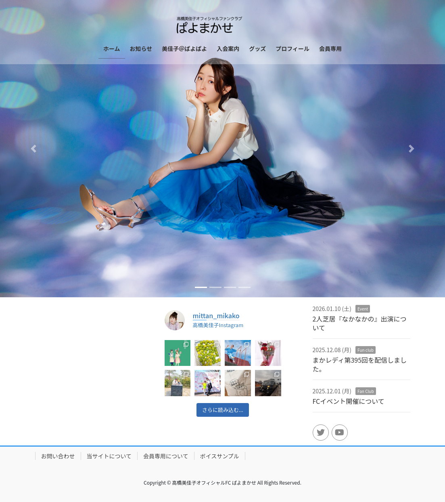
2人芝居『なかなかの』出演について (360, 323)
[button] (33, 148)
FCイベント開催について (348, 401)
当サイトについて (109, 456)
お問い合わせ (58, 456)
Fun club (365, 350)
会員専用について (165, 456)
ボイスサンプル (219, 456)
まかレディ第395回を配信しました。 (360, 364)
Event (362, 309)
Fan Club (365, 391)
